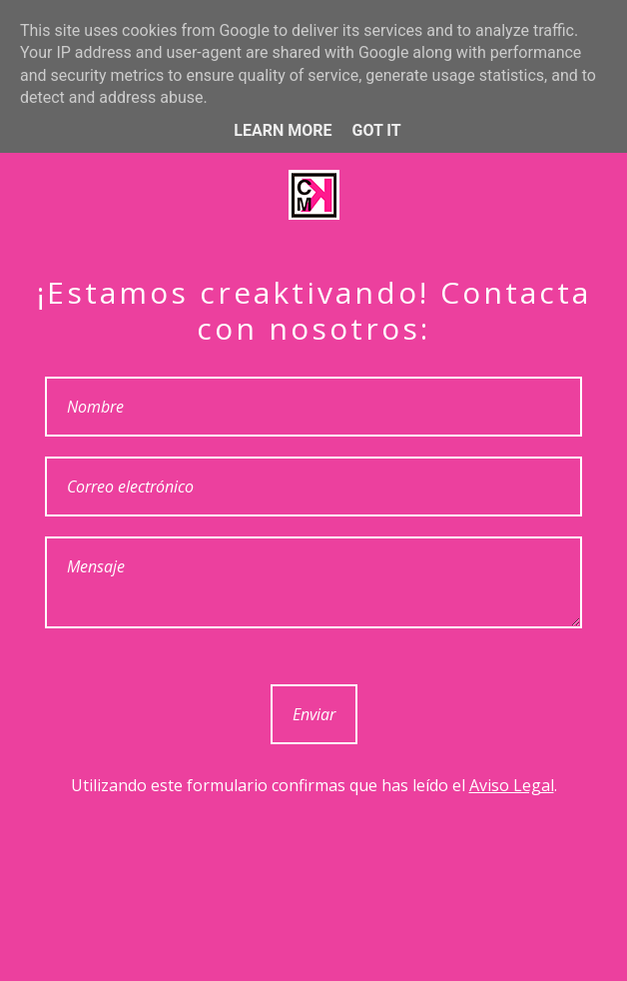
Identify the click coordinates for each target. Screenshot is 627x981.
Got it (375, 130)
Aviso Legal (511, 785)
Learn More (282, 130)
